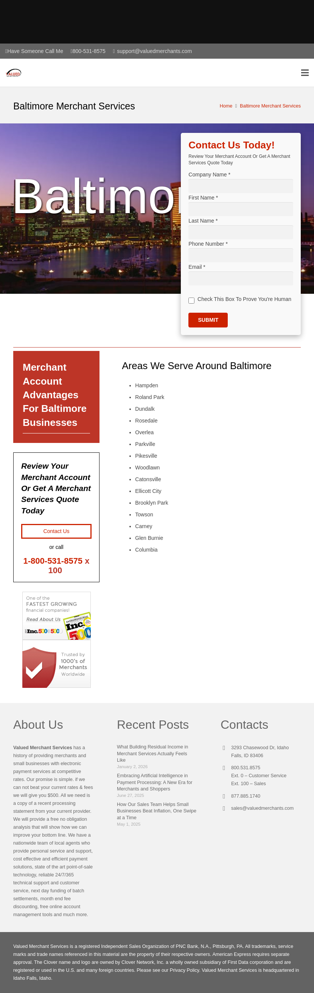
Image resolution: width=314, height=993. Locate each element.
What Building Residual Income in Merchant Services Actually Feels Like (152, 753)
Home (226, 106)
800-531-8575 (89, 51)
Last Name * (203, 222)
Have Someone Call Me (35, 51)
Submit (208, 324)
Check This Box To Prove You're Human (245, 303)
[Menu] (305, 73)
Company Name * (209, 174)
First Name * (203, 198)
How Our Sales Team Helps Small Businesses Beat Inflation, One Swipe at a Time (156, 811)
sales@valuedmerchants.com (262, 808)
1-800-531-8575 (53, 561)
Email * (196, 270)
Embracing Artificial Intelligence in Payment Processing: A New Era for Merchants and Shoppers (155, 782)
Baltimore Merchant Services (270, 106)
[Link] (15, 74)
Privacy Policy (184, 970)
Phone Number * (208, 246)
